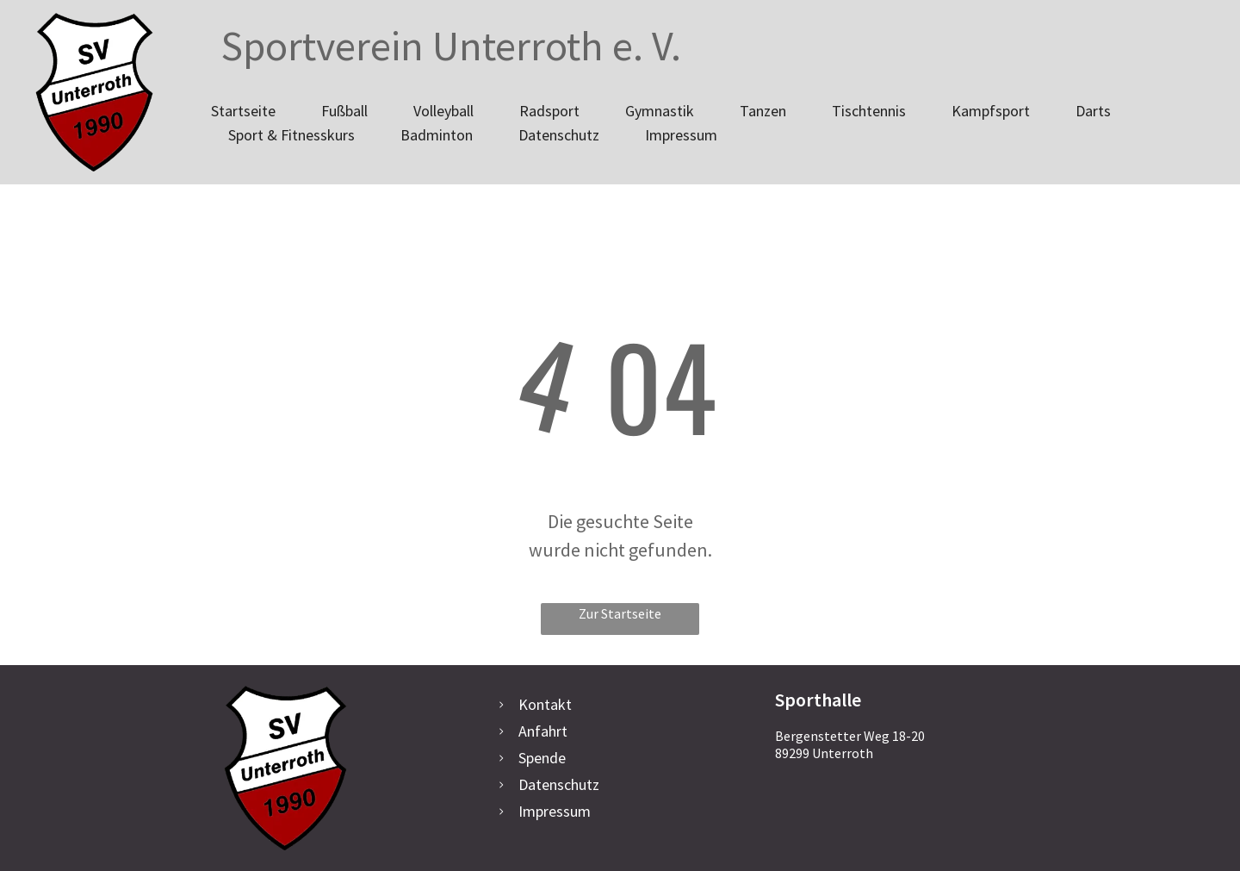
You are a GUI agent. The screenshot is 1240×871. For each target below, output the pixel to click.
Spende (542, 758)
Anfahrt (542, 731)
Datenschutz (558, 784)
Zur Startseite (620, 613)
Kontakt (545, 704)
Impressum (554, 811)
